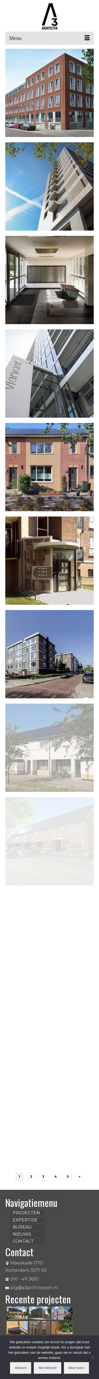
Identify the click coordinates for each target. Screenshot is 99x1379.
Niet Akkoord (47, 1368)
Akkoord (20, 1368)
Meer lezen (76, 1368)
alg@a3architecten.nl (31, 1287)
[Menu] (49, 38)
